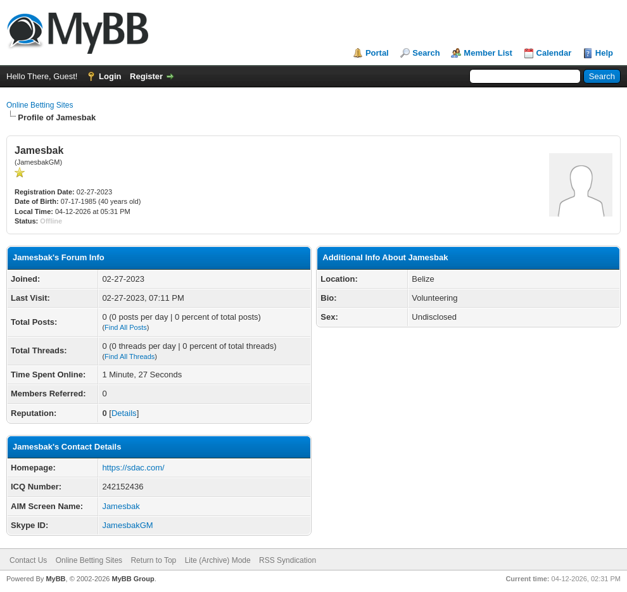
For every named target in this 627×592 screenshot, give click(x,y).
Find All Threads (129, 356)
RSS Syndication (287, 560)
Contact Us (28, 560)
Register (146, 76)
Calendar (554, 53)
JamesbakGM (127, 525)
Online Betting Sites (39, 105)
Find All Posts (125, 327)
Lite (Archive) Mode (218, 560)
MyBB (55, 579)
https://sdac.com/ (133, 467)
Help (604, 53)
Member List (488, 53)
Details (124, 413)
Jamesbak (120, 506)
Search (426, 53)
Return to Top (153, 560)
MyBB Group (132, 579)
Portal (377, 53)
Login (110, 76)
